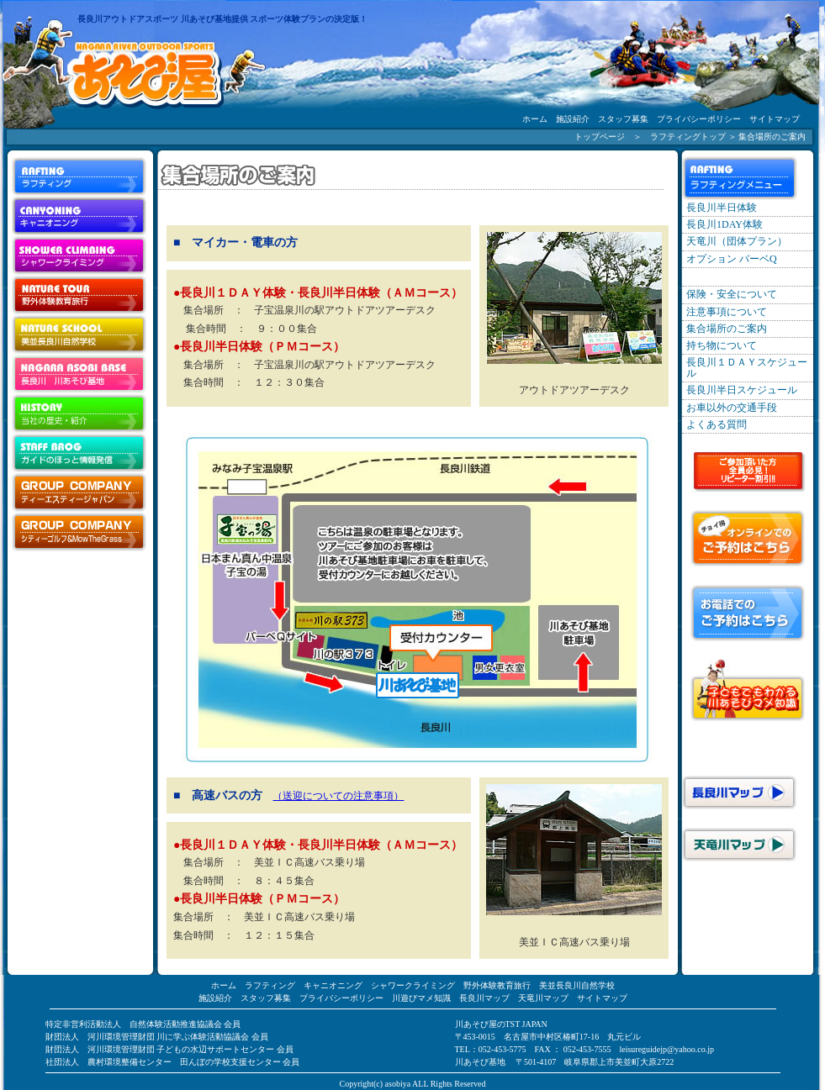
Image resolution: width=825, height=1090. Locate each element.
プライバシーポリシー (699, 119)
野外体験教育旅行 (497, 985)
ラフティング (270, 985)
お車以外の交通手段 (731, 407)
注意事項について (726, 312)
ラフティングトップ (688, 136)
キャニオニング (333, 985)
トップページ (599, 136)
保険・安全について (731, 294)
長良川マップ (484, 998)
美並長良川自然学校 (577, 985)
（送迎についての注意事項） (338, 796)
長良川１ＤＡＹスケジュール (746, 367)
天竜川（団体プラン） (736, 241)
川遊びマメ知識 (421, 998)
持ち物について (721, 345)
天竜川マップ (543, 998)
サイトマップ (774, 119)
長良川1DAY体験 (724, 224)
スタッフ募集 (623, 119)
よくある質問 (716, 424)
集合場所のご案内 (726, 328)
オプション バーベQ (731, 259)
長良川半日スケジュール (741, 390)
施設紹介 (573, 119)
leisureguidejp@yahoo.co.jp (666, 1049)
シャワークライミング (413, 985)
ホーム (534, 119)
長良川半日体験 (721, 207)
